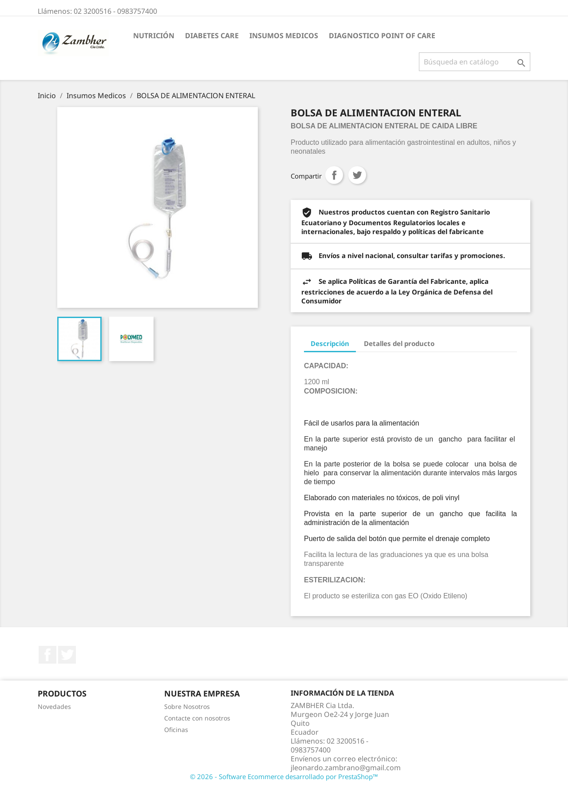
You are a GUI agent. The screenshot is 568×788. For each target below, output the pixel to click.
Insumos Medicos (283, 35)
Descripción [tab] (330, 343)
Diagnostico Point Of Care (382, 35)
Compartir (334, 175)
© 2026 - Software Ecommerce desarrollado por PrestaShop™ (284, 776)
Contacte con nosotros (197, 718)
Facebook (47, 655)
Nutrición (153, 35)
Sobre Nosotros (187, 706)
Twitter (67, 655)
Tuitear (357, 175)
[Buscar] (474, 61)
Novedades (54, 706)
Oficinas (176, 729)
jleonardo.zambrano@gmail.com (346, 767)
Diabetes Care (212, 35)
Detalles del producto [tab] (399, 343)
